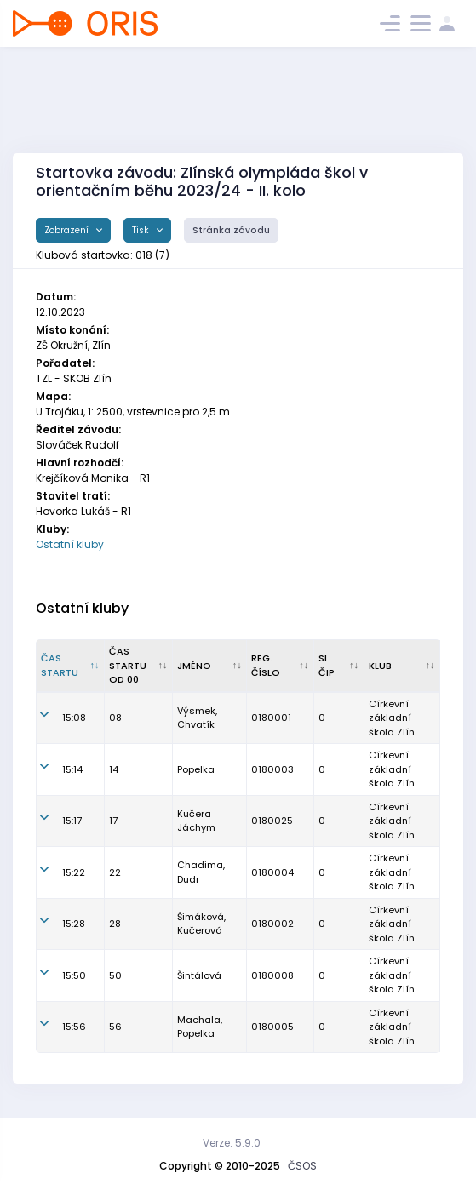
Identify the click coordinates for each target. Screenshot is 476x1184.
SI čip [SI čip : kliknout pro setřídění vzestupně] (326, 665)
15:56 (74, 1026)
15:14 (72, 769)
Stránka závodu (231, 230)
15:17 (72, 820)
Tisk (142, 230)
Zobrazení (67, 230)
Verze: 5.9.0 (232, 1142)
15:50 (74, 975)
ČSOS (302, 1165)
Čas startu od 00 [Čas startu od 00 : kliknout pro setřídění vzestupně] (127, 665)
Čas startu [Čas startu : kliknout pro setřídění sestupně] (59, 665)
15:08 (74, 717)
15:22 (73, 872)
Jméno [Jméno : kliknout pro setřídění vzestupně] (194, 665)
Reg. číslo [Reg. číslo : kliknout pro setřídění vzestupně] (265, 665)
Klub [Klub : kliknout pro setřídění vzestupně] (380, 665)
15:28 (73, 923)
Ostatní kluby (70, 544)
